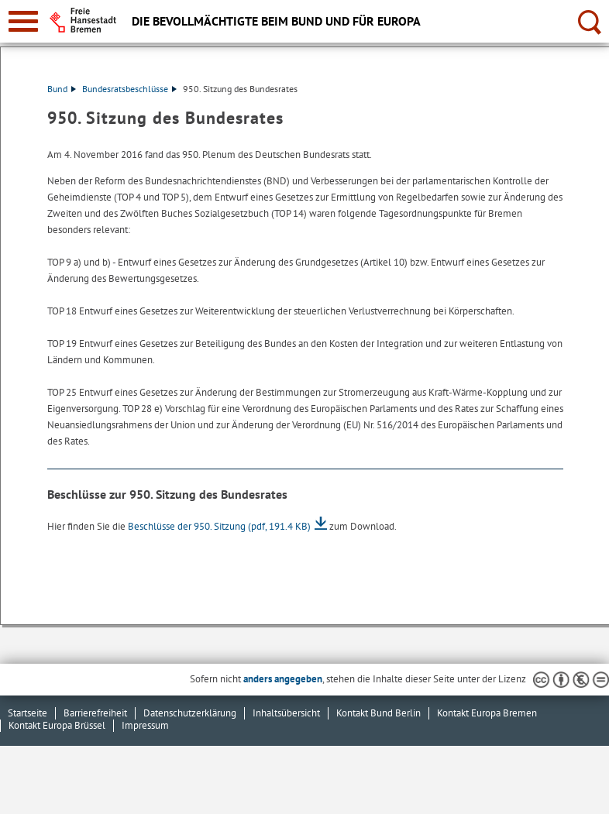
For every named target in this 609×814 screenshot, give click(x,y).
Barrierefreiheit (95, 713)
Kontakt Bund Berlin (378, 713)
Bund (61, 88)
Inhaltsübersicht (286, 713)
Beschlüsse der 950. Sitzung (219, 526)
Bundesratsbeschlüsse (129, 88)
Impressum (145, 725)
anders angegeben (282, 678)
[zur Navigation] (23, 21)
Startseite (27, 713)
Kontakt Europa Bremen (487, 713)
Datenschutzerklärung (189, 713)
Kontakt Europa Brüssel (57, 725)
